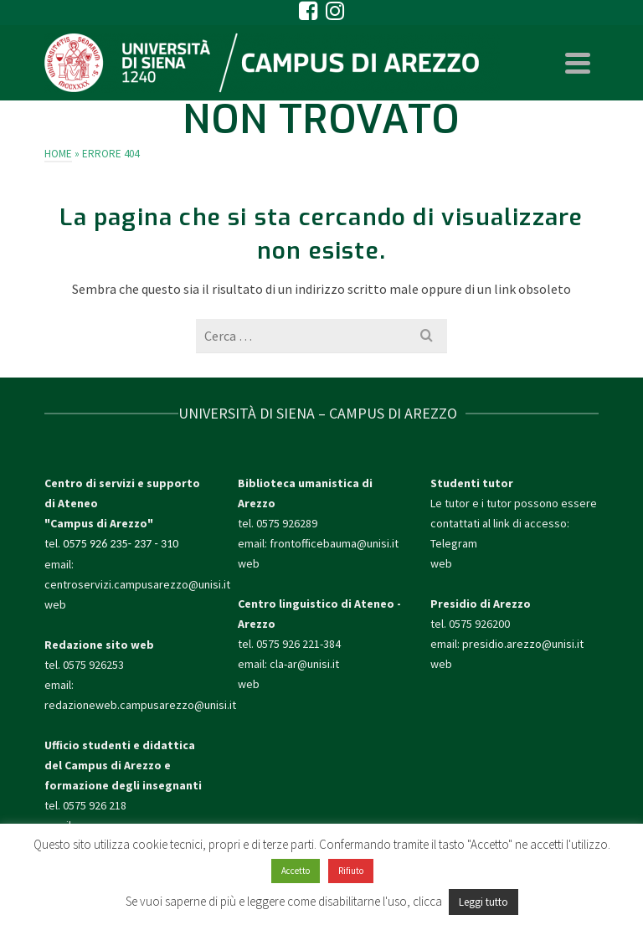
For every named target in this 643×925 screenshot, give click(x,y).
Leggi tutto (483, 902)
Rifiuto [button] (350, 870)
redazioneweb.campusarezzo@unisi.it (140, 704)
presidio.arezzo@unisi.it (523, 643)
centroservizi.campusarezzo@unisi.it (137, 584)
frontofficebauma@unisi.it (334, 543)
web (55, 604)
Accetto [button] (295, 870)
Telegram (453, 543)
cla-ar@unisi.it (304, 663)
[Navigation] (578, 62)
